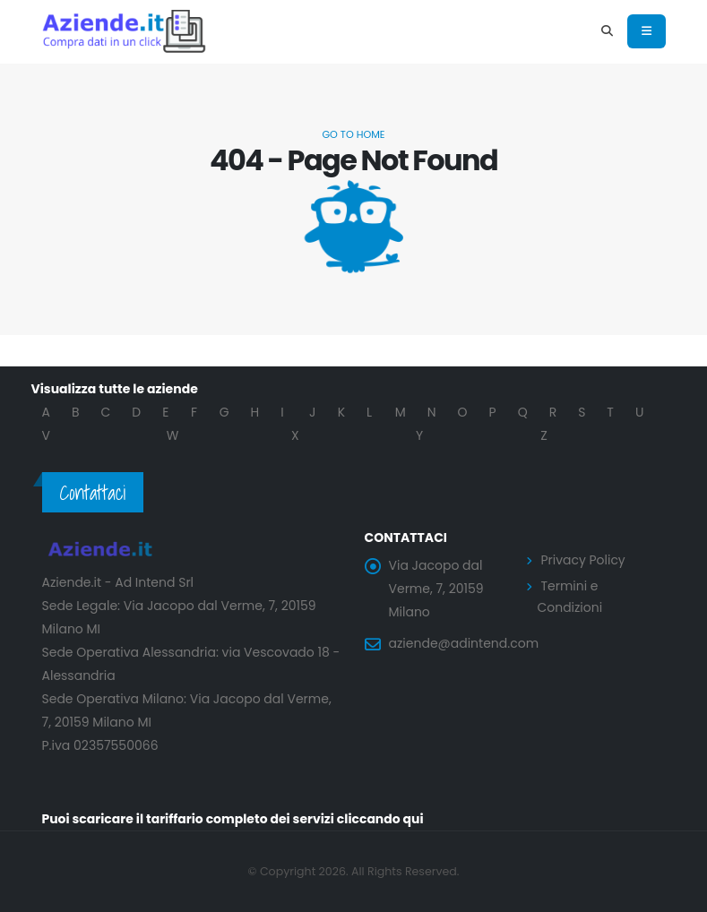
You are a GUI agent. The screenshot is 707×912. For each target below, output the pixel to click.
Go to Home (353, 134)
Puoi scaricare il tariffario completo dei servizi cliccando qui (234, 819)
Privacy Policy (583, 560)
